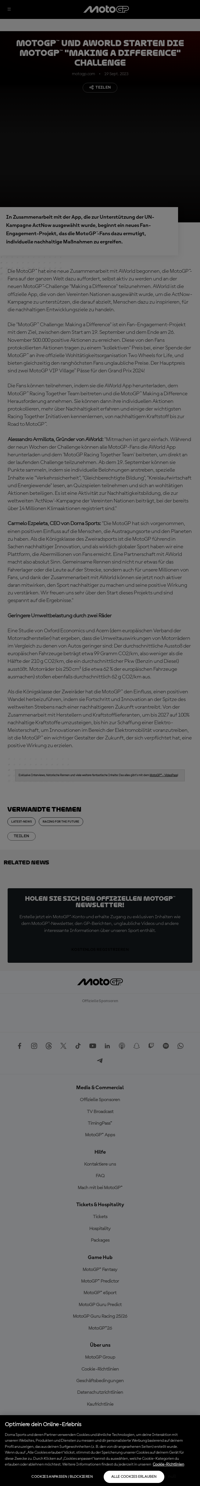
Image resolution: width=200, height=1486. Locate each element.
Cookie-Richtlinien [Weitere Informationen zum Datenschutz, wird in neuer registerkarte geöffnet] (168, 1464)
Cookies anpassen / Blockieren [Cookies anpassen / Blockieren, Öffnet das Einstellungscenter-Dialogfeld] (61, 1477)
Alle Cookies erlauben (134, 1477)
